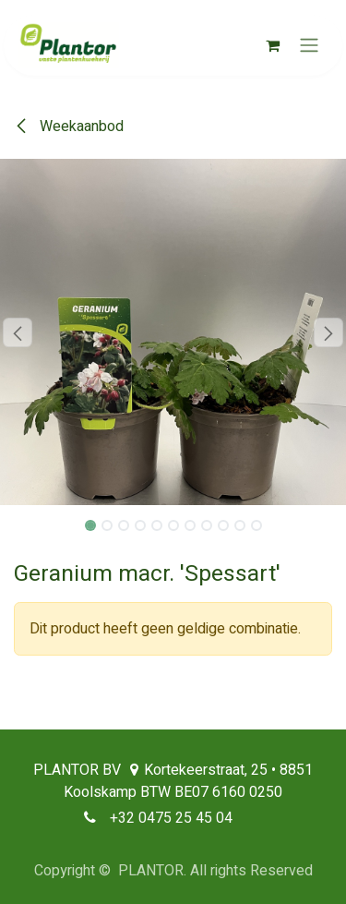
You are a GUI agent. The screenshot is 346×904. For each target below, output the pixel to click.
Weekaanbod (69, 126)
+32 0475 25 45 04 (171, 818)
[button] (17, 332)
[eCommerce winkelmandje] (272, 45)
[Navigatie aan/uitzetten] (309, 46)
